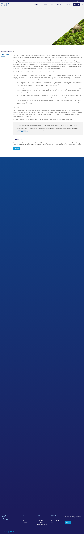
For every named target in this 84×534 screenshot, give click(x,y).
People (45, 4)
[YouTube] (11, 532)
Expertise (35, 4)
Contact (25, 522)
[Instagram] (6, 532)
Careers (67, 4)
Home (24, 517)
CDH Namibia (71, 1)
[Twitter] (4, 532)
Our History (39, 519)
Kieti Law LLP (63, 1)
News (51, 4)
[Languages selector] (80, 1)
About (59, 4)
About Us (39, 517)
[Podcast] (13, 532)
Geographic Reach (55, 520)
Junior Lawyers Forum (42, 524)
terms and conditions (22, 130)
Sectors (52, 517)
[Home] (5, 4)
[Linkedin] (9, 532)
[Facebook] (2, 532)
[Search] (82, 5)
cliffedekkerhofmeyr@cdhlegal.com (23, 131)
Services (53, 519)
